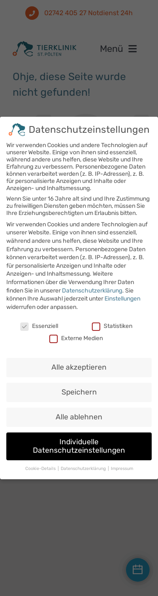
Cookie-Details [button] (41, 464)
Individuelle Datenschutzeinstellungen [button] (79, 442)
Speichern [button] (79, 388)
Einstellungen (122, 294)
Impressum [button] (122, 464)
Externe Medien (76, 334)
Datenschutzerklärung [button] (84, 464)
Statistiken (112, 322)
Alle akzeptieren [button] (79, 364)
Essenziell (39, 322)
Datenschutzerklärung (92, 286)
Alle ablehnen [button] (79, 413)
